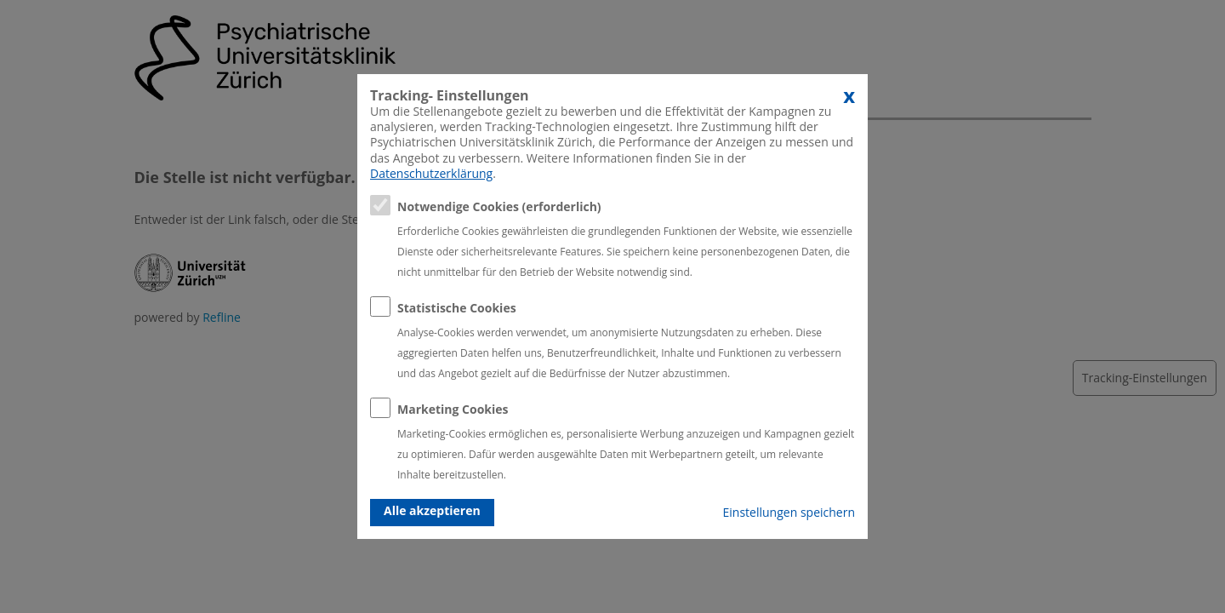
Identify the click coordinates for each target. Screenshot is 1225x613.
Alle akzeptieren (432, 510)
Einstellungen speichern (789, 512)
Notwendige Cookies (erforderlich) (499, 206)
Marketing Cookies (453, 409)
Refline (221, 317)
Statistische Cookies (456, 308)
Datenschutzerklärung (431, 173)
